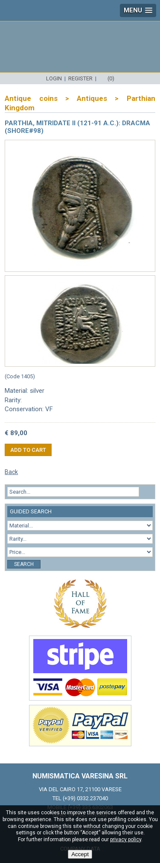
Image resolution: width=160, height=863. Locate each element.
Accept (80, 854)
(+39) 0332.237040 (85, 798)
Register (80, 78)
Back (11, 471)
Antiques (92, 98)
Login (54, 78)
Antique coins (31, 98)
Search (24, 564)
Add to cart (28, 450)
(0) (111, 78)
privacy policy (125, 839)
